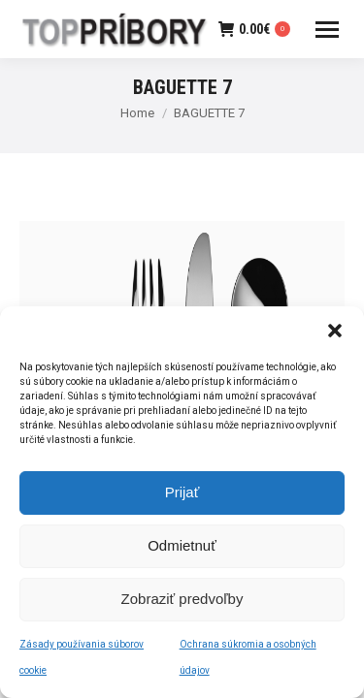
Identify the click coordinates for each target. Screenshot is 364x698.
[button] (335, 333)
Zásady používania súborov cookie (81, 660)
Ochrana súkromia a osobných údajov (248, 660)
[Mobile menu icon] (327, 30)
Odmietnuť (182, 548)
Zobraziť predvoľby (182, 601)
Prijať (182, 495)
